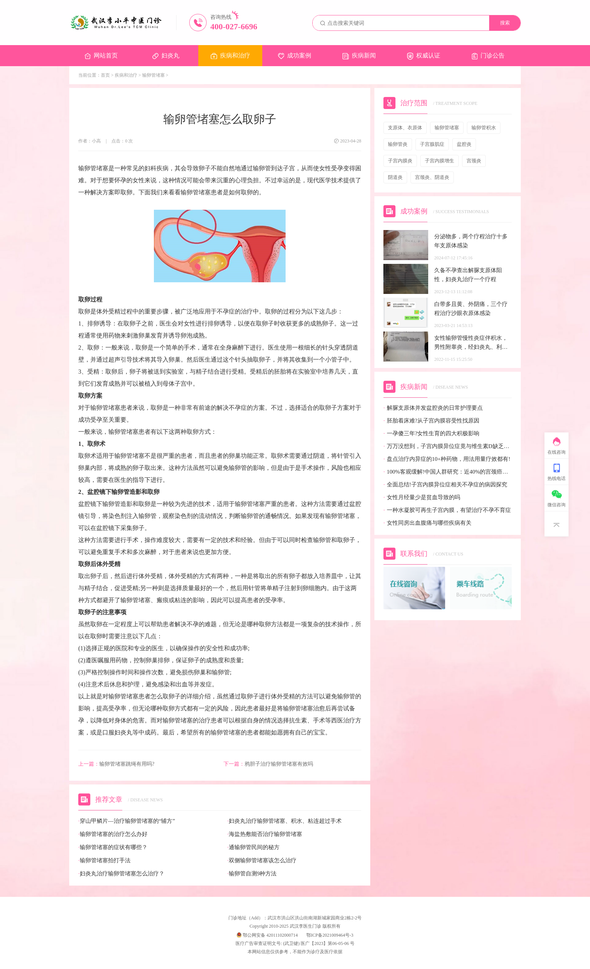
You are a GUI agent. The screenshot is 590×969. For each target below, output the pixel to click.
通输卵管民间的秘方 (253, 847)
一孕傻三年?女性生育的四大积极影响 (431, 433)
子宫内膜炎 (400, 161)
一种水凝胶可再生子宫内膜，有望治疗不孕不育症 (447, 510)
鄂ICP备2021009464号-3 (329, 935)
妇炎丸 (165, 55)
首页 (105, 75)
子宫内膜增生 (439, 161)
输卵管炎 (398, 144)
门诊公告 (488, 55)
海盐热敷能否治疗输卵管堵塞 (264, 834)
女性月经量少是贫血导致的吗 (421, 497)
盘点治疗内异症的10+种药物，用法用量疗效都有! (446, 459)
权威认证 (423, 56)
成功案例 (294, 55)
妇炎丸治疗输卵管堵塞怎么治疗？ (121, 874)
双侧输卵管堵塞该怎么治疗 (262, 860)
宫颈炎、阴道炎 (432, 177)
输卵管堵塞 (153, 75)
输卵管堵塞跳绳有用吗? (116, 764)
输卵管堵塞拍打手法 (104, 860)
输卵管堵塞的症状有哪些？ (113, 847)
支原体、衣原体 (405, 127)
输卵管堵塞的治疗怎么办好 (113, 834)
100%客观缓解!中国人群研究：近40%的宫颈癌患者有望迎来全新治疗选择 (447, 472)
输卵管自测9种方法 (252, 874)
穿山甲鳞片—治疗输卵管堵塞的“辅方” (126, 821)
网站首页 (101, 55)
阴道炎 (395, 177)
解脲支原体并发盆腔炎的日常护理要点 (433, 408)
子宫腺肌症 (432, 144)
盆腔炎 (464, 144)
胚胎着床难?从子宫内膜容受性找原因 (431, 421)
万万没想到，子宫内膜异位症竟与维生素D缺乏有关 (447, 446)
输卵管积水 (483, 127)
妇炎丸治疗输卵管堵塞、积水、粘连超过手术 (284, 821)
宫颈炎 (474, 161)
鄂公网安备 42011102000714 (267, 935)
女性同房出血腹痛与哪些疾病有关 (427, 523)
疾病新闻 (359, 55)
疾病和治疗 (230, 55)
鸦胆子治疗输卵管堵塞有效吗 (268, 764)
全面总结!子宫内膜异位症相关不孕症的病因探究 (445, 485)
